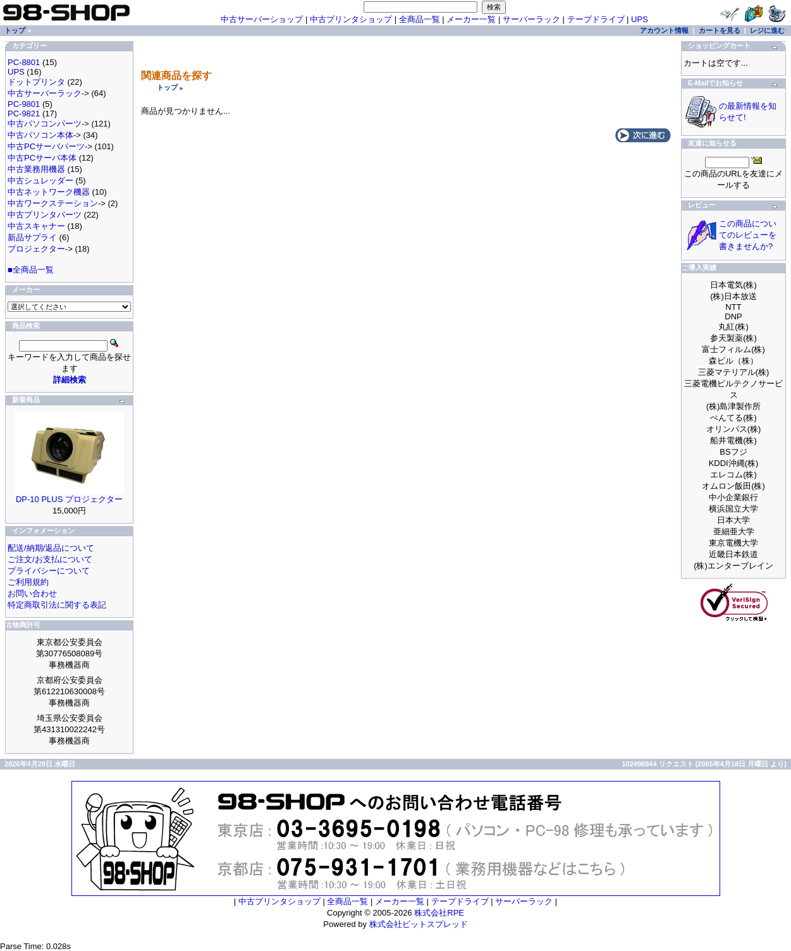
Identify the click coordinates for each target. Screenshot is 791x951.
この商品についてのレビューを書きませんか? (747, 235)
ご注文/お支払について (50, 559)
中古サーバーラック (45, 93)
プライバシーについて (49, 570)
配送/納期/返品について (51, 548)
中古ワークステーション (53, 203)
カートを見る (719, 30)
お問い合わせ (32, 593)
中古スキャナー (36, 226)
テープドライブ (596, 19)
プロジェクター (36, 249)
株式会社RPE (439, 912)
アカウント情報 (664, 30)
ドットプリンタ (36, 82)
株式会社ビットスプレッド (418, 924)
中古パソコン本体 (40, 135)
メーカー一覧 (471, 19)
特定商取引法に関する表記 (57, 605)
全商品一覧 (419, 19)
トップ (167, 87)
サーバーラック (531, 19)
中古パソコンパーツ (45, 123)
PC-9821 (24, 113)
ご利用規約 (28, 582)
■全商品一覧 (31, 269)
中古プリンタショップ (351, 19)
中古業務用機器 (36, 169)
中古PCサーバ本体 (42, 158)
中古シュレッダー (40, 180)
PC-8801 (24, 62)
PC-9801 (24, 104)
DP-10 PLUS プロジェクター (69, 499)
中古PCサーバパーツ (46, 146)
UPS (639, 19)
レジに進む (767, 30)
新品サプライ (32, 237)
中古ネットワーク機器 (49, 192)
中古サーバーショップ (262, 19)
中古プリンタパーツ (45, 214)
